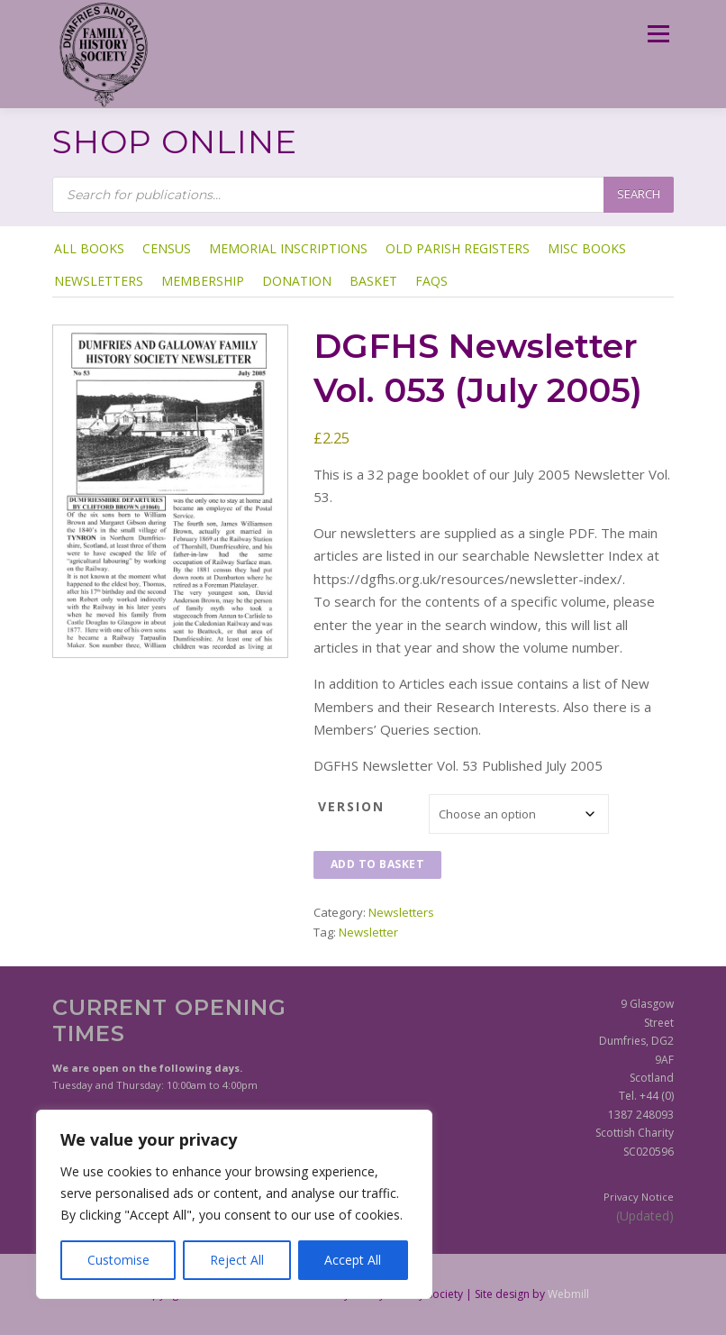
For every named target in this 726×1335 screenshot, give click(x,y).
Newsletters (98, 280)
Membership (202, 280)
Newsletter (368, 932)
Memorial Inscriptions (288, 248)
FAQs (431, 280)
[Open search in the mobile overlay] (363, 195)
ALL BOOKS (89, 248)
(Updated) (645, 1215)
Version (351, 806)
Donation (296, 280)
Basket (373, 280)
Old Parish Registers (458, 248)
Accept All (352, 1259)
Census (166, 248)
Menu (658, 33)
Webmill (568, 1294)
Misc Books (587, 248)
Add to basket (378, 864)
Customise (118, 1259)
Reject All (237, 1259)
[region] (234, 1204)
